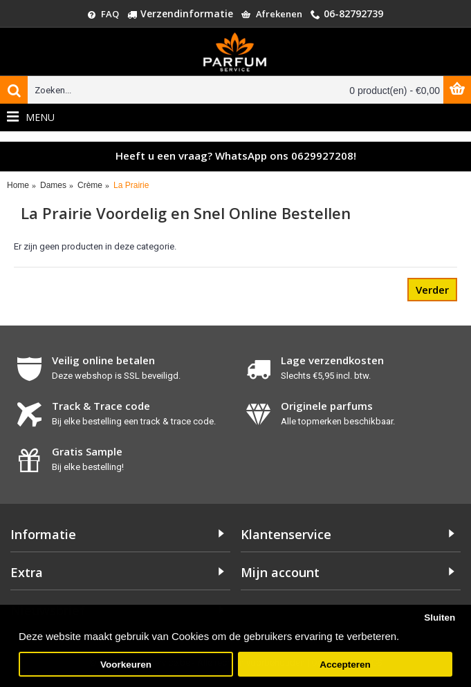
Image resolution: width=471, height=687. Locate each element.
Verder (432, 290)
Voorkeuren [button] (125, 664)
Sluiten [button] (439, 617)
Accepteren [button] (345, 664)
